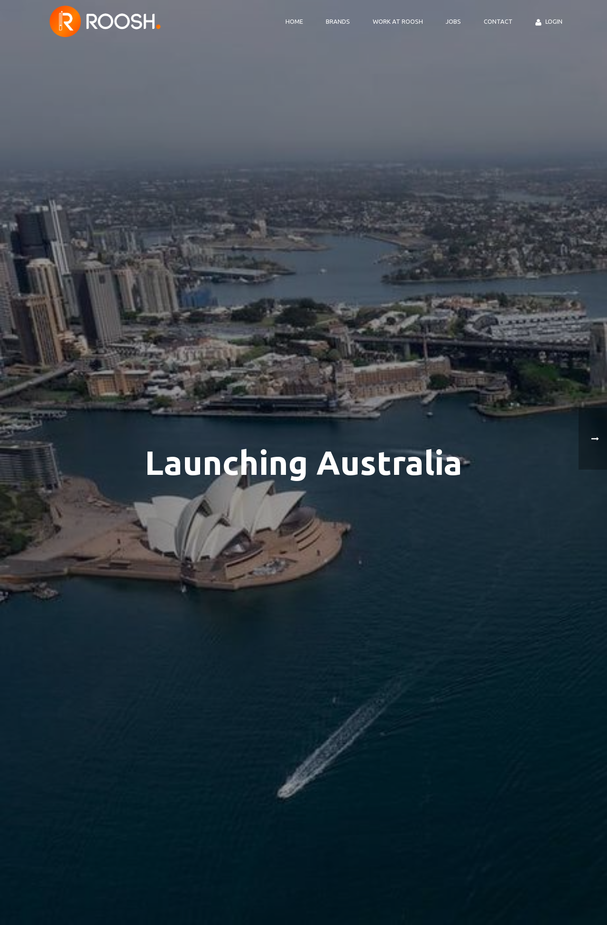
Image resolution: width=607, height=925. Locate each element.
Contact (498, 21)
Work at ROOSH (398, 21)
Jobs (453, 21)
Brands (338, 21)
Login (548, 22)
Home (294, 21)
